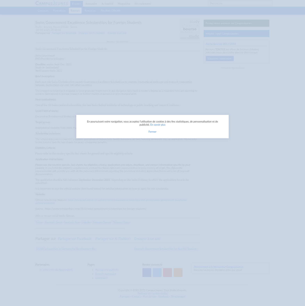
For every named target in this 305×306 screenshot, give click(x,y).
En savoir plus (157, 124)
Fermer (152, 131)
